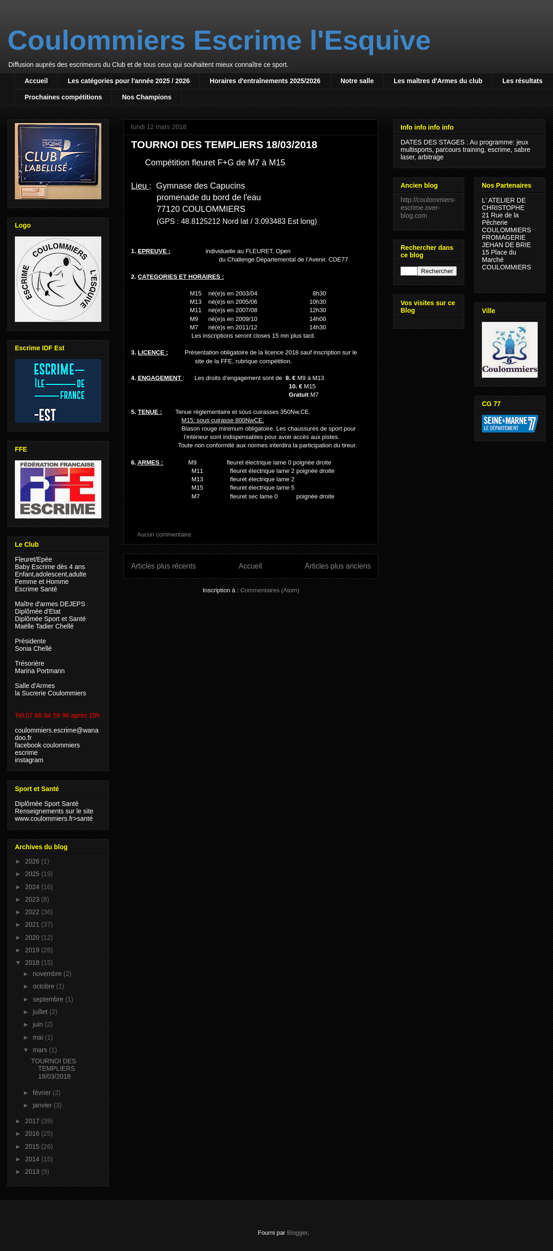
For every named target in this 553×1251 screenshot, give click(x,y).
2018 (33, 962)
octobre (44, 986)
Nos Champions (146, 97)
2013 (33, 1171)
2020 (33, 937)
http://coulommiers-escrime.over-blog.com (428, 207)
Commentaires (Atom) (269, 590)
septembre (49, 999)
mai (39, 1037)
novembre (48, 973)
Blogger (297, 1232)
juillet (41, 1011)
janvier (43, 1105)
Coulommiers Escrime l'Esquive (219, 40)
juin (39, 1024)
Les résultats (522, 81)
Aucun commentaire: (165, 534)
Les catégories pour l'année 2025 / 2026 (129, 81)
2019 (33, 950)
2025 (33, 874)
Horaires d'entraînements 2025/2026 (265, 81)
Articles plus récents (163, 566)
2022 (33, 912)
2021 (33, 924)
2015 (33, 1146)
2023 (33, 899)
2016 (33, 1133)
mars (41, 1050)
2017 (33, 1121)
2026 (33, 861)
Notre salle (357, 81)
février (43, 1092)
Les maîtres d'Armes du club (438, 81)
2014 (33, 1159)
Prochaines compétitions (63, 97)
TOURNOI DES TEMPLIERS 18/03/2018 (224, 145)
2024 (33, 887)
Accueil (36, 81)
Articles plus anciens (338, 566)
